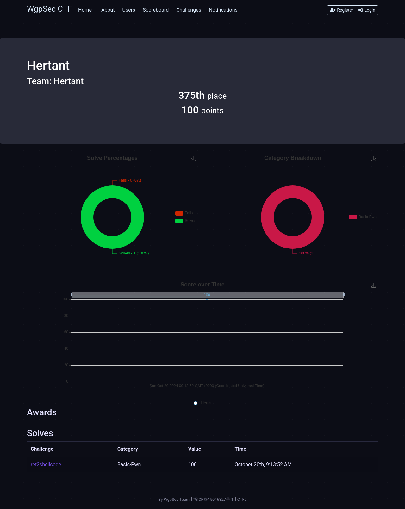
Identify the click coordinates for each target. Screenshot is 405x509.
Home (85, 10)
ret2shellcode (46, 465)
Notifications (223, 10)
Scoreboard (156, 10)
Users (128, 10)
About (108, 10)
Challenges (188, 10)
